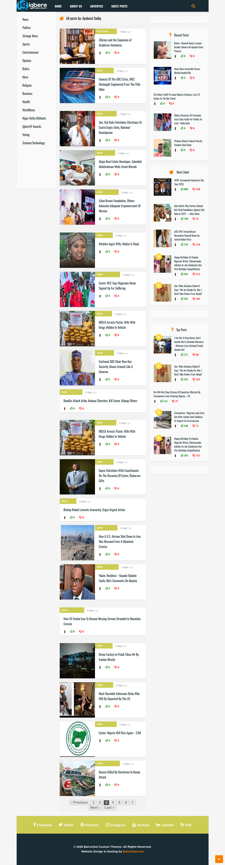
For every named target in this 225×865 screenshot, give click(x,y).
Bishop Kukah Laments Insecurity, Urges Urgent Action (94, 509)
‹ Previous (79, 802)
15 (197, 218)
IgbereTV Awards (32, 126)
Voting (26, 134)
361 (185, 298)
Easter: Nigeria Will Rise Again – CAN (120, 733)
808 (185, 189)
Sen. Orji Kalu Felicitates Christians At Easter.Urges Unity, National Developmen (120, 127)
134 (197, 244)
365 (185, 274)
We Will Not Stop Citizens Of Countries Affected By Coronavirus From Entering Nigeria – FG (177, 394)
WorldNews (29, 110)
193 (197, 298)
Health (26, 101)
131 (197, 274)
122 (165, 401)
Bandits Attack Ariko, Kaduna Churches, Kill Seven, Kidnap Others (100, 400)
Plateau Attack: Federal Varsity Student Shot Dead (188, 143)
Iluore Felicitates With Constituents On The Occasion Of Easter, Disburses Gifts (120, 475)
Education (102, 31)
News (26, 19)
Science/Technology (34, 143)
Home (58, 6)
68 (197, 354)
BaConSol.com (133, 851)
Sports (26, 44)
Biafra (26, 68)
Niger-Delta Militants (34, 118)
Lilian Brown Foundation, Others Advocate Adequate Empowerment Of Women (120, 205)
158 (197, 189)
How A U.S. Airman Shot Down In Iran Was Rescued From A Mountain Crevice (120, 541)
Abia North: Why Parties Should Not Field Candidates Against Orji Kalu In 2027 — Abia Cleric (189, 210)
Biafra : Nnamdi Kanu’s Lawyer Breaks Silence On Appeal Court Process (188, 47)
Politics (27, 27)
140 (185, 425)
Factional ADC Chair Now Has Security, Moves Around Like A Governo (116, 366)
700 (185, 218)
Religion (27, 85)
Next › (95, 808)
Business (28, 93)
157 (185, 354)
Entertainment (31, 52)
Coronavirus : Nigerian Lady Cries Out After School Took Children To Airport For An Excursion (189, 417)
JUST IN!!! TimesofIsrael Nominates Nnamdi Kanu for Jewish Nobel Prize (187, 235)
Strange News (30, 36)
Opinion (27, 60)
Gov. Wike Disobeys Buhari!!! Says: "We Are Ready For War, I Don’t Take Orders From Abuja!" (188, 290)
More (25, 77)
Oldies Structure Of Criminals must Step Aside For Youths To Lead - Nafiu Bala (188, 119)
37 (176, 401)
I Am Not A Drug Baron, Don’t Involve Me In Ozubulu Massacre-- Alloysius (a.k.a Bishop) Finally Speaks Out (189, 344)
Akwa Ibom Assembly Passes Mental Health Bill (187, 71)
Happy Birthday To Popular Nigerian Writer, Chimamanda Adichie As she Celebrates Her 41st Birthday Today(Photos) (188, 263)
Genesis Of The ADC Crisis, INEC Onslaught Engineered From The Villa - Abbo (120, 84)
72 (197, 425)
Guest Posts (119, 6)
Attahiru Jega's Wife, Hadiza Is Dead (119, 244)
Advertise (96, 6)
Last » (110, 808)
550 (185, 244)
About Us (76, 6)
